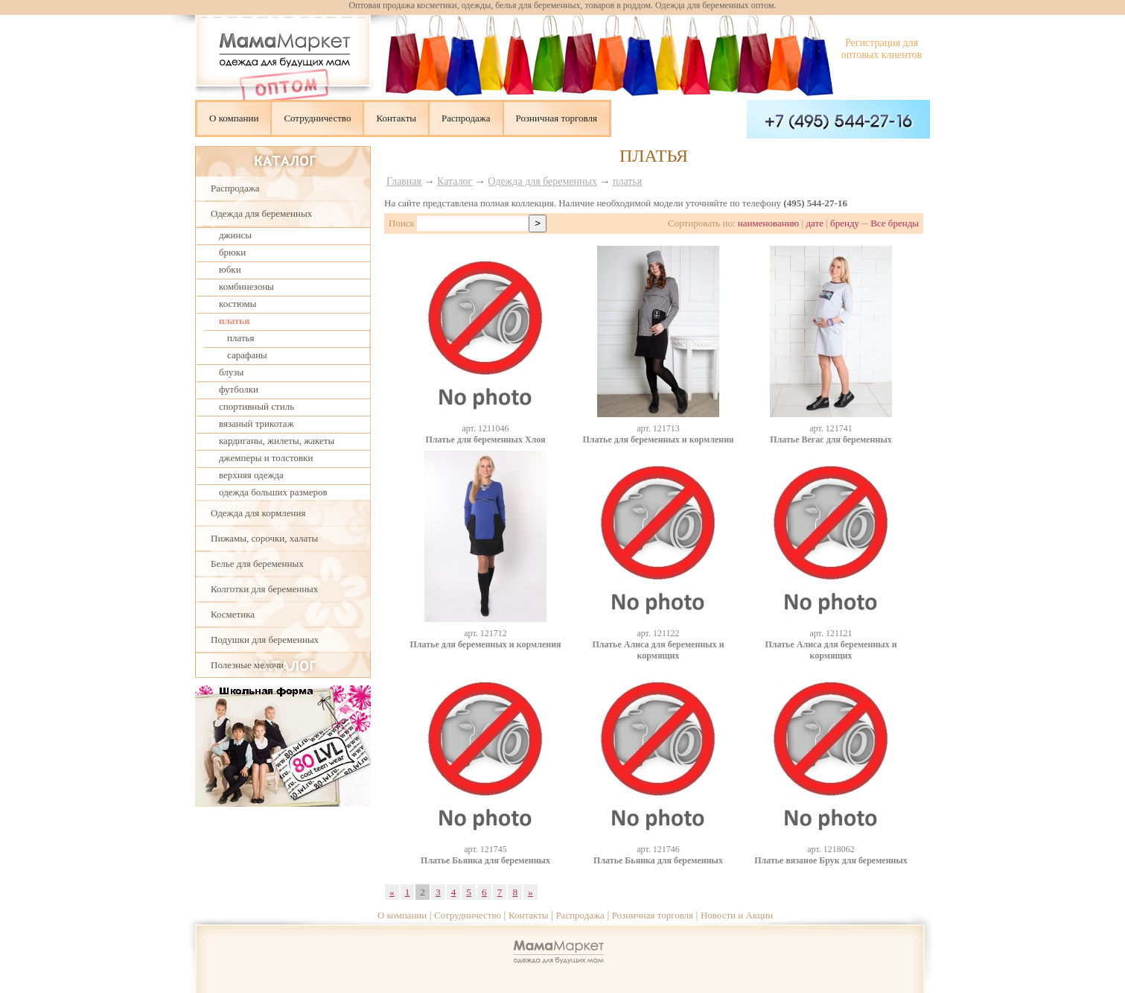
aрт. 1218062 (831, 849)
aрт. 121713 (658, 428)
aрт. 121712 (485, 633)
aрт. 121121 (830, 633)
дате (814, 223)
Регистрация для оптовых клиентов (881, 48)
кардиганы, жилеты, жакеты (276, 440)
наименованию (769, 223)
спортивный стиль (256, 406)
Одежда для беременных (261, 213)
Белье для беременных (257, 563)
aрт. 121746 (658, 849)
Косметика (233, 614)
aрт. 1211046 (485, 428)
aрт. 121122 (658, 633)
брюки (232, 252)
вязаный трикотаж (256, 423)
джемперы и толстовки (266, 457)
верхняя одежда (251, 474)
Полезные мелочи (247, 664)
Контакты (396, 118)
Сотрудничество (317, 118)
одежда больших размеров (273, 492)
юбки (230, 269)
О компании (233, 118)
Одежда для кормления (258, 512)
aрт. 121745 (485, 849)
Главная (403, 181)
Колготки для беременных (264, 588)
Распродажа (466, 118)
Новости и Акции (737, 915)
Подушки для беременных (265, 639)
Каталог (454, 181)
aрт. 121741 (830, 428)
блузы (231, 372)
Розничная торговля (556, 118)
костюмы (237, 303)
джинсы (235, 235)
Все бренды (894, 223)
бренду (844, 223)
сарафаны (247, 355)
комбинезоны (246, 286)
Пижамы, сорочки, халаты (264, 538)
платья (234, 320)
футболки (238, 389)
